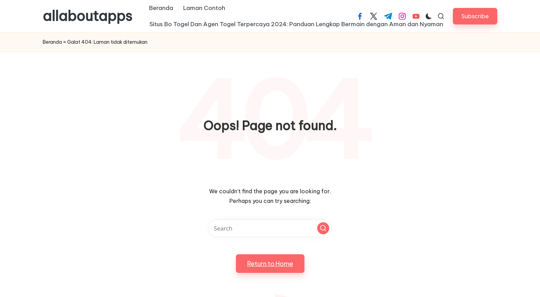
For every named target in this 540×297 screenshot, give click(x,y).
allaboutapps (87, 16)
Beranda (52, 42)
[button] (475, 16)
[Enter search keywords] (270, 228)
